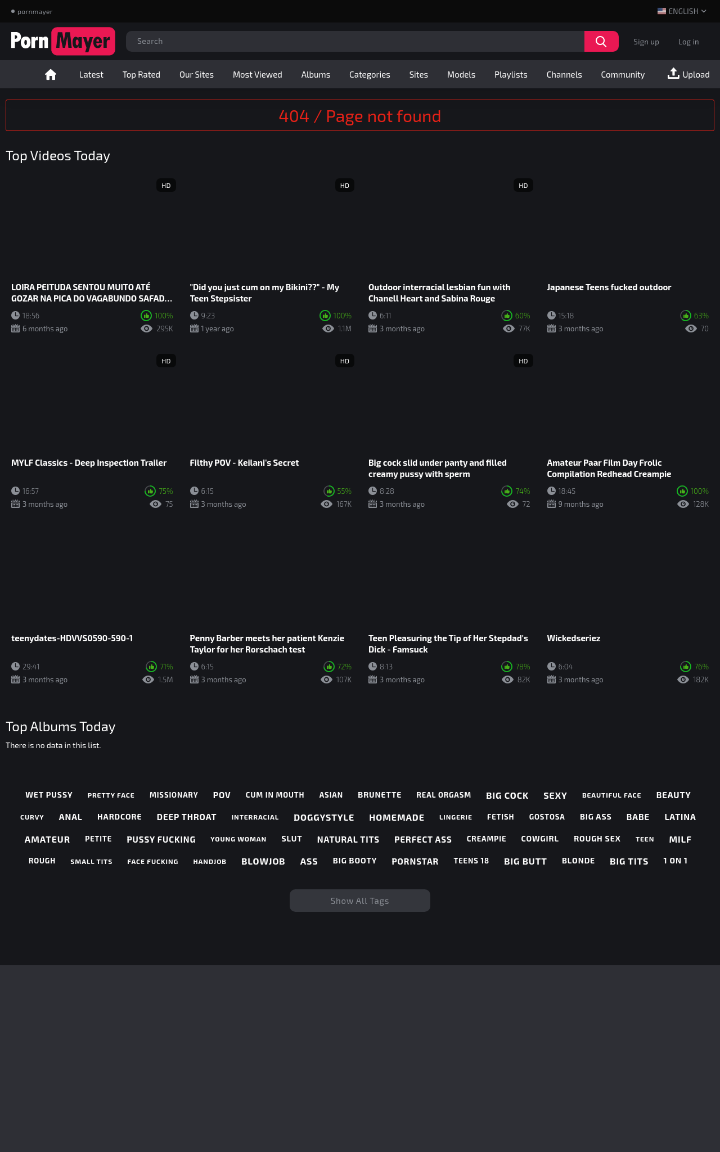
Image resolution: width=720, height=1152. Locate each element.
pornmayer (35, 11)
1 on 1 (676, 860)
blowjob (263, 861)
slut (291, 838)
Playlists (511, 74)
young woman (238, 839)
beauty (673, 795)
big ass (596, 816)
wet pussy (49, 794)
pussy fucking (161, 839)
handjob (210, 861)
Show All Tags (360, 901)
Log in (688, 41)
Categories (369, 74)
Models (461, 74)
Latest (91, 74)
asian (331, 795)
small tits (91, 861)
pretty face (111, 795)
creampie (487, 839)
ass (309, 861)
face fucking (152, 861)
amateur (47, 839)
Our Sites (196, 74)
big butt (525, 861)
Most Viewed (257, 74)
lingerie (455, 817)
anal (71, 817)
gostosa (547, 817)
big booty (355, 860)
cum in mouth (275, 795)
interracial (255, 817)
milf (680, 839)
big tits (629, 861)
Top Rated (141, 74)
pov (222, 795)
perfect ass (423, 839)
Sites (419, 74)
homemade (396, 817)
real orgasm (444, 795)
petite (98, 839)
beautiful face (612, 795)
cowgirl (540, 838)
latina (680, 817)
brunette (380, 794)
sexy (555, 795)
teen (645, 839)
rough (42, 861)
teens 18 (471, 861)
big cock (507, 795)
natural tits (348, 839)
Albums (316, 74)
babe (638, 817)
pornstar (415, 861)
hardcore (119, 816)
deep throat (187, 817)
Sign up (646, 41)
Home (51, 74)
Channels (564, 74)
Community (623, 74)
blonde (578, 860)
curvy (32, 817)
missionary (174, 795)
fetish (500, 817)
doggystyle (324, 817)
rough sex (597, 838)
